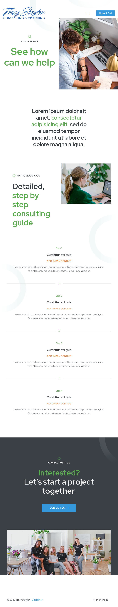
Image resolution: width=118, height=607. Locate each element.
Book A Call (105, 13)
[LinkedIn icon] (97, 599)
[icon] (107, 599)
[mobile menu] (87, 13)
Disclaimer (37, 599)
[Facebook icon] (94, 599)
